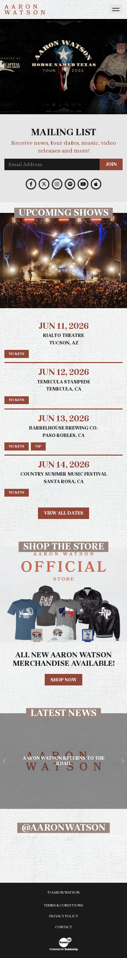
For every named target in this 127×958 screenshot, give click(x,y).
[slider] (63, 66)
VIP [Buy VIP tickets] (38, 446)
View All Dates (63, 513)
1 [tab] (48, 104)
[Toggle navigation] (116, 9)
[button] (4, 761)
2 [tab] (55, 104)
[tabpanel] (63, 66)
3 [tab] (61, 104)
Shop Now (63, 680)
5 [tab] (74, 104)
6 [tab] (80, 104)
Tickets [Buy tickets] (16, 354)
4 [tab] (68, 104)
